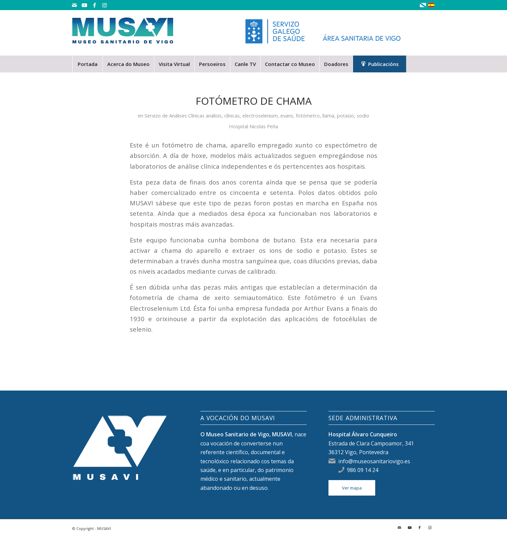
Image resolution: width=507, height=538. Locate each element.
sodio (363, 115)
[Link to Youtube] (84, 5)
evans (286, 115)
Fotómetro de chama (254, 101)
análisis (214, 115)
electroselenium (260, 115)
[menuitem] (87, 64)
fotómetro (308, 115)
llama (328, 115)
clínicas (232, 115)
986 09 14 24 (362, 470)
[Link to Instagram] (105, 5)
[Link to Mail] (74, 5)
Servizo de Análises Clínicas (174, 115)
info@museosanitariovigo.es (374, 461)
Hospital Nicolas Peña (253, 126)
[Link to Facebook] (94, 5)
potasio (345, 115)
